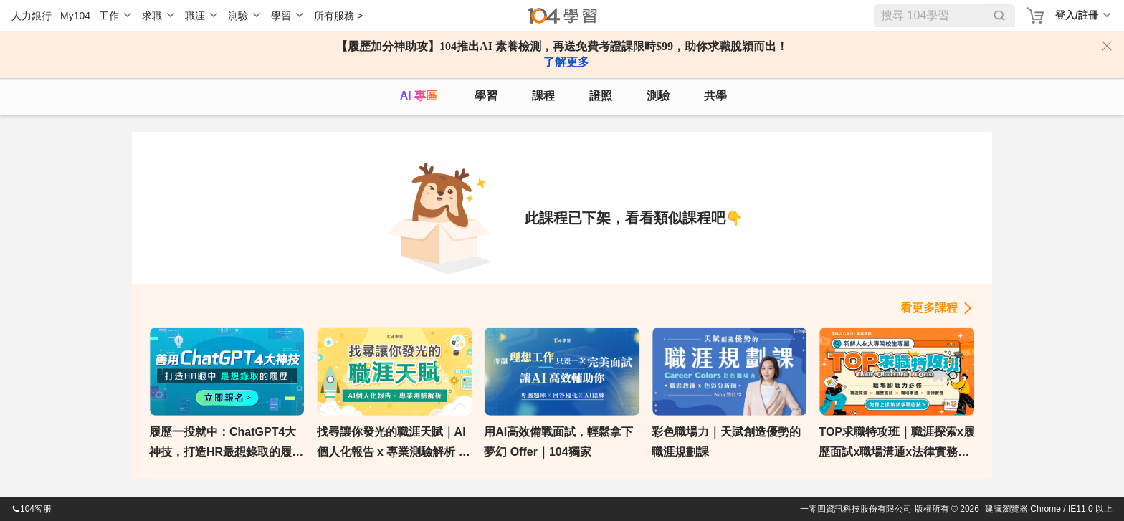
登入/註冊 (1076, 15)
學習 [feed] (486, 96)
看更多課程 (929, 308)
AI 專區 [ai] (418, 96)
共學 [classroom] (715, 96)
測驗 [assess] (658, 96)
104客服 (31, 509)
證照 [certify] (600, 96)
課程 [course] (543, 96)
